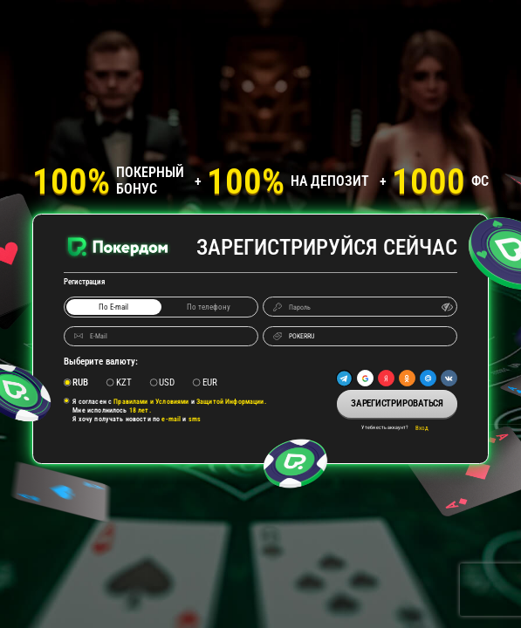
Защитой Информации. (231, 401)
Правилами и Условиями (151, 401)
